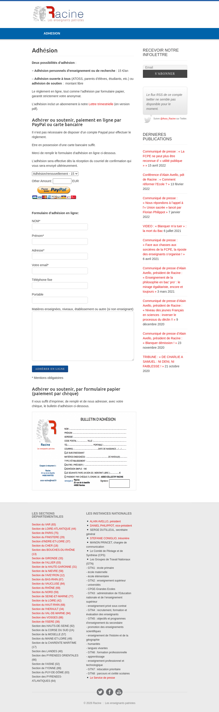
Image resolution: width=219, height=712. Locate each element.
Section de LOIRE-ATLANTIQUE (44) (54, 528)
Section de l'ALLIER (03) (46, 562)
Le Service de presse (100, 677)
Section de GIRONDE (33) (47, 558)
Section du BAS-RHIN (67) (47, 579)
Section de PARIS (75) (45, 533)
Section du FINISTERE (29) (48, 537)
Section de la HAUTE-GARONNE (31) (54, 566)
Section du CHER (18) (45, 545)
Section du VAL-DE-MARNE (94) (51, 613)
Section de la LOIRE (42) (46, 600)
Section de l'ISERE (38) (46, 621)
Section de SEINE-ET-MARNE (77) (52, 596)
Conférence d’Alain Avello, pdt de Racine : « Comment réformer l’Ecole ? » (163, 179)
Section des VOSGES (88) (47, 617)
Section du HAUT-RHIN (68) (48, 604)
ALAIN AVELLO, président (103, 521)
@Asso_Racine (168, 118)
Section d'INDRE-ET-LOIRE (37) (51, 541)
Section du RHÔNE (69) (46, 587)
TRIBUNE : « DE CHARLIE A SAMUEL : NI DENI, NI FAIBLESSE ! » (163, 361)
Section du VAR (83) (44, 524)
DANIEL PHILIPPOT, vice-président (109, 525)
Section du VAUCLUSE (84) (48, 583)
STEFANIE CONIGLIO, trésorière (107, 538)
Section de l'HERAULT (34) (48, 609)
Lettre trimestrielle (100, 104)
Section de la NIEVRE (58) (47, 571)
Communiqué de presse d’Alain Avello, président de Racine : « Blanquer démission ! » (164, 338)
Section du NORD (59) (45, 592)
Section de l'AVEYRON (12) (48, 575)
